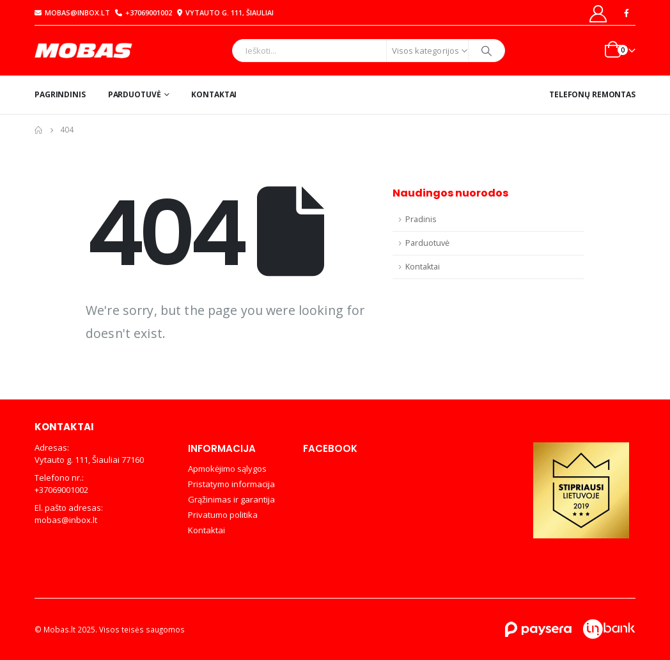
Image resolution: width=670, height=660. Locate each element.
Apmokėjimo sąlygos (227, 468)
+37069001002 (143, 12)
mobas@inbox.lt (72, 12)
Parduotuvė (134, 94)
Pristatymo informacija (231, 484)
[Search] (486, 50)
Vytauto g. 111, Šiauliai (224, 12)
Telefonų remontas (592, 94)
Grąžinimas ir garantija (231, 499)
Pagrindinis (60, 94)
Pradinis (421, 219)
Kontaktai (214, 94)
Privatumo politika (223, 514)
